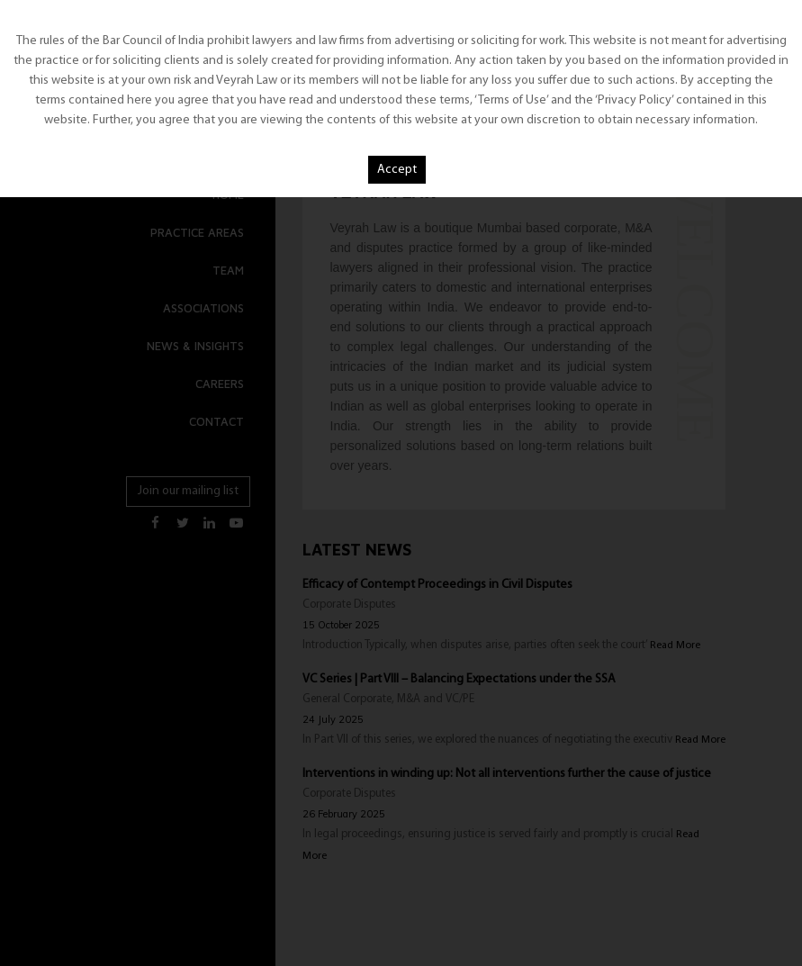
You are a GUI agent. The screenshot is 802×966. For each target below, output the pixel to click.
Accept (397, 169)
